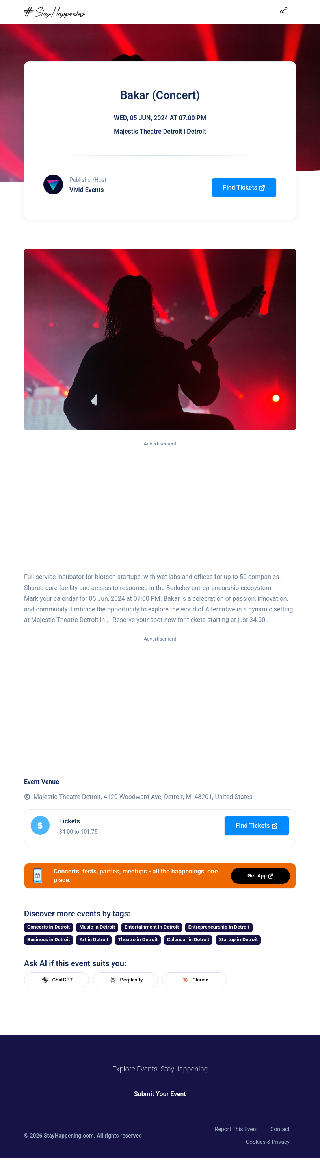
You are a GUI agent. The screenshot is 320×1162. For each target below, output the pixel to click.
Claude (194, 980)
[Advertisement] (160, 507)
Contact (280, 1129)
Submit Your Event (160, 1094)
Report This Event (236, 1129)
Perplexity (125, 980)
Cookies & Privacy (268, 1142)
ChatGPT (56, 980)
